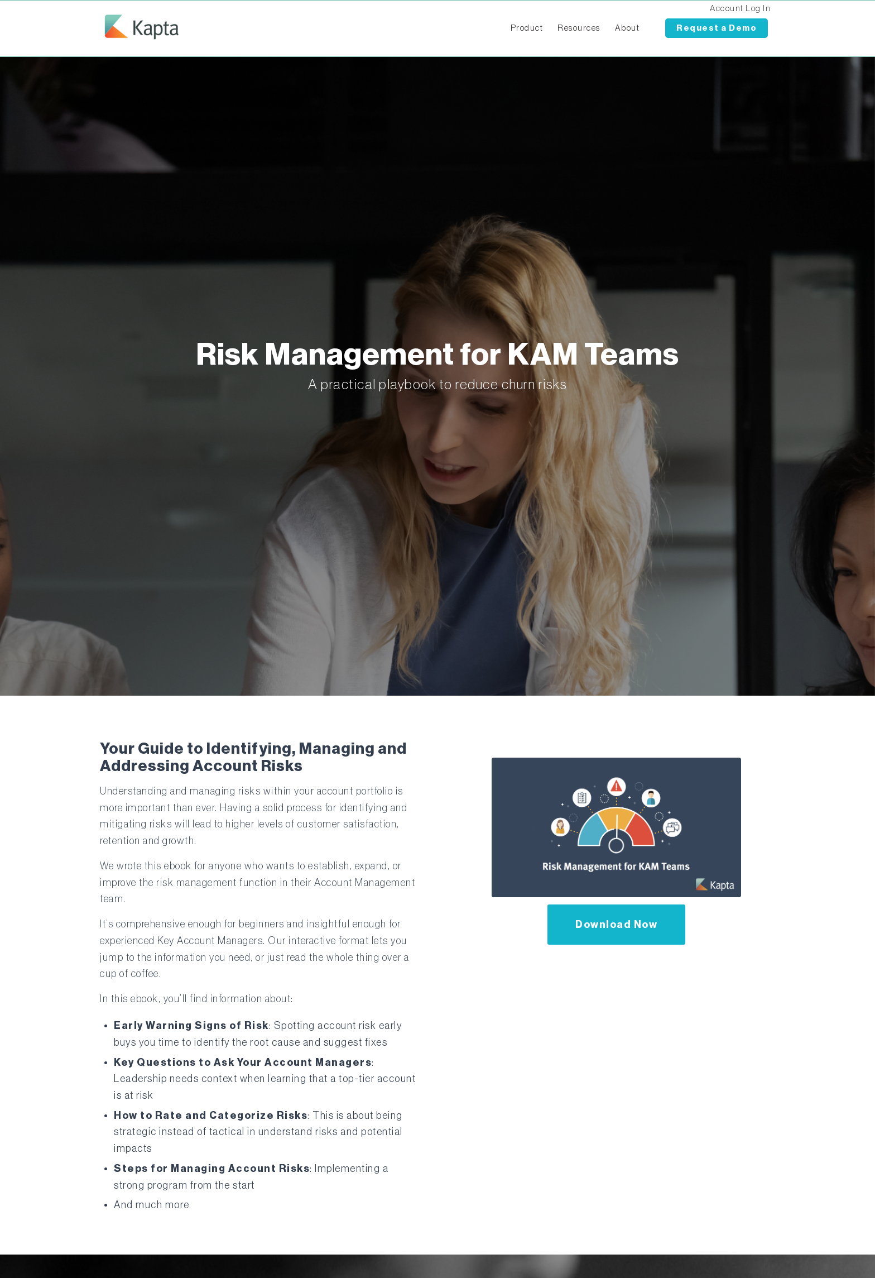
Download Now (616, 925)
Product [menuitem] (527, 28)
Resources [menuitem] (578, 28)
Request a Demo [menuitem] (716, 28)
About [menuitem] (627, 28)
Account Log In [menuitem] (740, 8)
